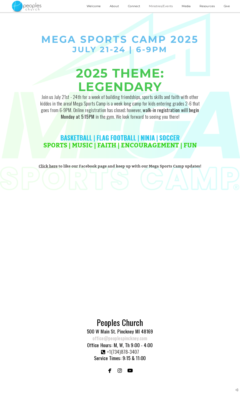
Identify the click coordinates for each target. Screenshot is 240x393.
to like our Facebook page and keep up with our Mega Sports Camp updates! (120, 166)
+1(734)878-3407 (123, 351)
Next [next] (231, 246)
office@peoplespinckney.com (120, 338)
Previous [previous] (9, 246)
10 (137, 297)
